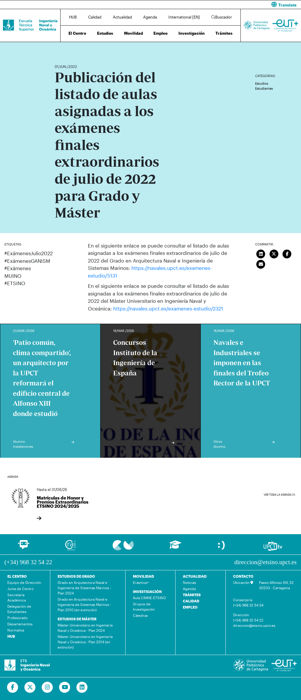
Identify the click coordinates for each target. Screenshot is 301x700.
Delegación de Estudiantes (19, 608)
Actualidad (122, 17)
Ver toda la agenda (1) (279, 494)
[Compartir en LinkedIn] (260, 253)
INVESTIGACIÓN (147, 591)
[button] (228, 4)
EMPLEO (190, 607)
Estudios (105, 33)
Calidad (94, 17)
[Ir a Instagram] (47, 687)
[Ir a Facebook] (12, 687)
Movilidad (133, 33)
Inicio (59, 49)
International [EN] (184, 17)
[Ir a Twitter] (30, 687)
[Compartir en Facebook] (286, 253)
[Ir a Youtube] (64, 687)
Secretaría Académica (16, 597)
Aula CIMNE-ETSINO (149, 597)
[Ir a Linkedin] (82, 687)
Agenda (150, 17)
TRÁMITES (192, 594)
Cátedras (140, 615)
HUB (73, 17)
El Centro (77, 33)
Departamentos (20, 624)
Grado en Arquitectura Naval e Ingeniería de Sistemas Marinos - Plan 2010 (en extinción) (84, 604)
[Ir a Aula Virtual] (175, 547)
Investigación (191, 33)
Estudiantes (264, 88)
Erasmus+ (141, 582)
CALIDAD (191, 601)
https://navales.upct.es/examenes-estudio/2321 (168, 308)
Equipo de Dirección (24, 582)
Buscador (221, 17)
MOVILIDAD (143, 576)
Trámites (224, 33)
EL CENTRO (17, 576)
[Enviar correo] (260, 264)
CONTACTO (243, 576)
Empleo (160, 33)
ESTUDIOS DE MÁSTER (77, 619)
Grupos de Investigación (144, 606)
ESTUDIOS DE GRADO (76, 576)
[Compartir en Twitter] (274, 253)
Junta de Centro (20, 588)
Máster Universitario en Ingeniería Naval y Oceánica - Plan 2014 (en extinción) (85, 641)
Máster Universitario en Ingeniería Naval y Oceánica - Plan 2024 (85, 627)
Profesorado (17, 617)
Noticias (189, 582)
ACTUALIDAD (195, 576)
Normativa (15, 630)
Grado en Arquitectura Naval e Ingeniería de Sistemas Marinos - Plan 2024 (84, 587)
